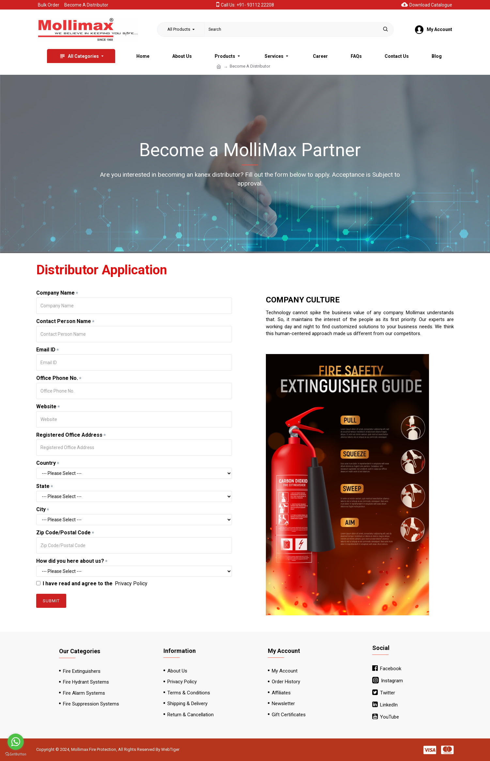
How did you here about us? (70, 561)
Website (46, 406)
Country (46, 463)
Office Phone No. (57, 378)
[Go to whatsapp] (16, 742)
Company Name (55, 293)
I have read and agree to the (92, 584)
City (41, 509)
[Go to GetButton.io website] (15, 754)
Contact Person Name (63, 321)
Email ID (45, 350)
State (43, 486)
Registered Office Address (69, 435)
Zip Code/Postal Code (63, 532)
